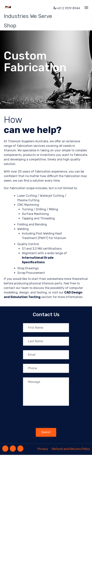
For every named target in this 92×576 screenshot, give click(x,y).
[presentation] (51, 418)
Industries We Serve (28, 16)
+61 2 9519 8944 (66, 8)
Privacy (43, 449)
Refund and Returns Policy (71, 449)
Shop (10, 25)
